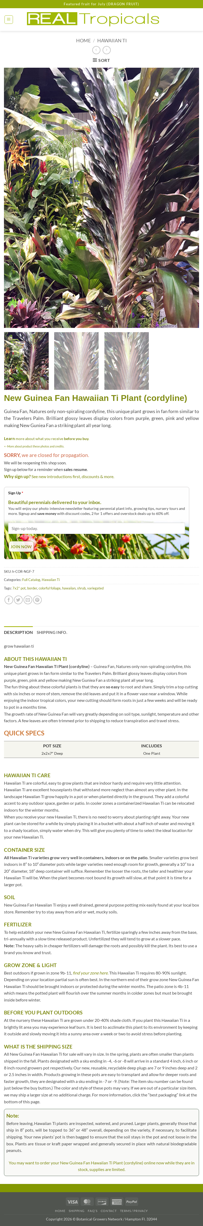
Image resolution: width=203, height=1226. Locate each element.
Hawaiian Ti (112, 40)
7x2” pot (19, 588)
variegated (95, 588)
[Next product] (96, 50)
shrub (81, 588)
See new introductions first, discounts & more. (72, 476)
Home (83, 40)
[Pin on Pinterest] (37, 600)
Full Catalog (31, 580)
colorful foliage (50, 588)
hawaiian (69, 588)
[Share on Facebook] (8, 600)
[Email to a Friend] (28, 600)
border (32, 588)
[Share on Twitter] (18, 600)
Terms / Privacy (134, 1211)
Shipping (77, 1211)
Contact (109, 1211)
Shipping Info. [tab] (52, 632)
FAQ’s (92, 1211)
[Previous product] (107, 50)
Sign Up (15, 493)
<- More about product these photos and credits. (34, 446)
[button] (8, 19)
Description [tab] (18, 632)
